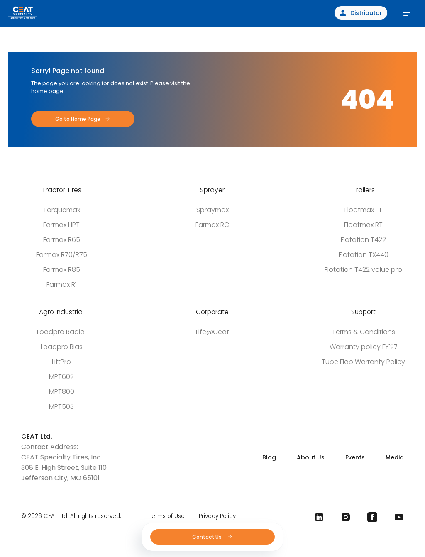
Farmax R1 (61, 284)
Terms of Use (167, 516)
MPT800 (61, 391)
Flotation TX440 (363, 254)
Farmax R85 (61, 269)
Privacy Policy (217, 516)
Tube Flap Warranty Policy (363, 361)
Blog (269, 457)
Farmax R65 (61, 239)
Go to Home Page (77, 118)
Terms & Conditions (363, 332)
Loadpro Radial (61, 332)
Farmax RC (212, 225)
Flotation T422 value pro (363, 269)
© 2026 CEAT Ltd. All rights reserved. (71, 516)
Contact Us (212, 536)
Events (355, 457)
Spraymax (212, 210)
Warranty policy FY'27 (364, 347)
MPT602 (61, 376)
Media (395, 457)
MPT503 (61, 406)
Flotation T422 (363, 239)
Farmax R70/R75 (61, 254)
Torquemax (61, 210)
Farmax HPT (61, 225)
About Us (311, 457)
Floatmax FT (363, 210)
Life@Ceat (212, 332)
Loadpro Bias (62, 347)
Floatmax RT (363, 225)
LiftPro (61, 361)
